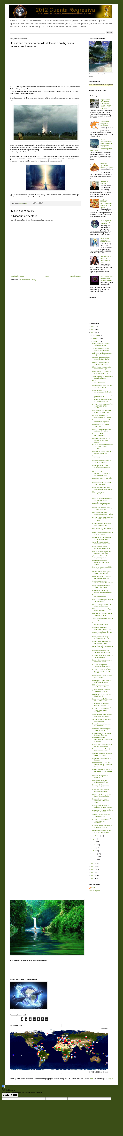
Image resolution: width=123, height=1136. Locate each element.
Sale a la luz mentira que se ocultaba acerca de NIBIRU (106, 278)
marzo (95, 854)
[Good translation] (6, 1095)
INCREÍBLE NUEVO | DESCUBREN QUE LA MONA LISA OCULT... (102, 739)
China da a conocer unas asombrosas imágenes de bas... (101, 467)
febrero (95, 857)
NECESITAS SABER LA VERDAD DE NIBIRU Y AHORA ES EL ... (102, 771)
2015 (93, 866)
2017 (93, 333)
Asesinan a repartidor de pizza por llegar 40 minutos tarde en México (106, 203)
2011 (93, 879)
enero (95, 860)
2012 (93, 875)
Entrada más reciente (17, 276)
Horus (93, 887)
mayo (94, 848)
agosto (95, 839)
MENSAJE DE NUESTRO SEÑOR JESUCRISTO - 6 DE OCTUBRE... (102, 821)
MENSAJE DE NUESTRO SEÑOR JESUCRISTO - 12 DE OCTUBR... (102, 710)
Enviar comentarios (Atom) (27, 280)
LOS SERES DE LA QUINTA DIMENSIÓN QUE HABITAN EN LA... (102, 764)
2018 (93, 329)
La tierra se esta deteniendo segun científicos (106, 221)
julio (94, 842)
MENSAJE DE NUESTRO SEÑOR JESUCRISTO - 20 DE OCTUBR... (102, 519)
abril (94, 851)
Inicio (47, 276)
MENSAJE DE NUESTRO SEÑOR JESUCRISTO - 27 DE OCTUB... (102, 406)
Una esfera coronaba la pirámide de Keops (106, 165)
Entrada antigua (75, 276)
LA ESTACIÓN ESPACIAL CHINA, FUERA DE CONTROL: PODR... (102, 440)
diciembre (96, 335)
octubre (95, 341)
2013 (93, 873)
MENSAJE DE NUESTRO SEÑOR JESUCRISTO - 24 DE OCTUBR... (102, 446)
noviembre (96, 338)
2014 (93, 869)
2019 (93, 327)
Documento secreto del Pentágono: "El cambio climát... (100, 562)
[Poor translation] (14, 1095)
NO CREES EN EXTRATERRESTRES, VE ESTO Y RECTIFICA (101, 473)
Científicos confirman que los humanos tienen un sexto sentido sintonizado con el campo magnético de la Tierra (101, 145)
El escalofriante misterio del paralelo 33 (105, 123)
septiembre (96, 836)
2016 (93, 864)
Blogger (110, 1079)
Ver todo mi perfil (94, 890)
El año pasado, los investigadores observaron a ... (102, 493)
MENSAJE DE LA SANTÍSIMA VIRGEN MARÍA (105, 240)
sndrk (91, 1079)
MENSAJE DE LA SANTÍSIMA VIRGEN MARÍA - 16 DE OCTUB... (101, 671)
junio (94, 845)
